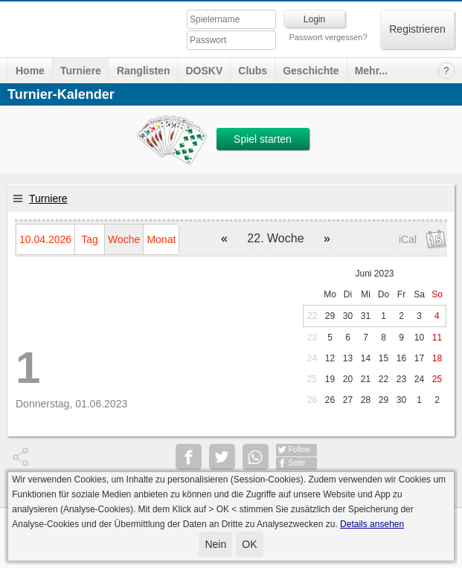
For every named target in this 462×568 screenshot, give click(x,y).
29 (330, 316)
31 (365, 316)
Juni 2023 (374, 273)
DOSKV (203, 71)
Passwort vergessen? (328, 37)
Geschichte (311, 71)
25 (312, 379)
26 (312, 400)
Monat (161, 239)
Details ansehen (372, 524)
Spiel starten (263, 139)
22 (312, 316)
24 (312, 358)
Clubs (252, 71)
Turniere (80, 71)
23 (312, 337)
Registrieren (417, 29)
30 (348, 316)
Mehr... (371, 71)
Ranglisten (143, 71)
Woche (124, 239)
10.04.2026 (45, 239)
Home (30, 71)
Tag (89, 239)
